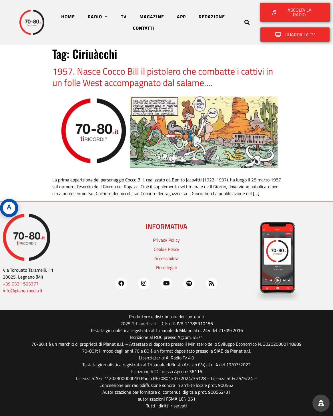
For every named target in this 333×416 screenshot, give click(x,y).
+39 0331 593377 (21, 283)
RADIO (98, 16)
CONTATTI (143, 28)
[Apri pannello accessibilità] (9, 208)
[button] (247, 22)
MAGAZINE (151, 16)
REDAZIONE (212, 16)
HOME (68, 16)
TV (124, 16)
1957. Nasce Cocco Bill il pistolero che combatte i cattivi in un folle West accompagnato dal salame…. (162, 76)
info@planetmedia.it (23, 290)
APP (181, 16)
